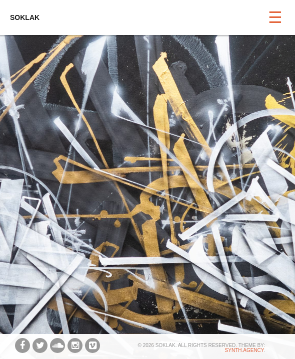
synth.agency (244, 350)
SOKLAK (25, 17)
